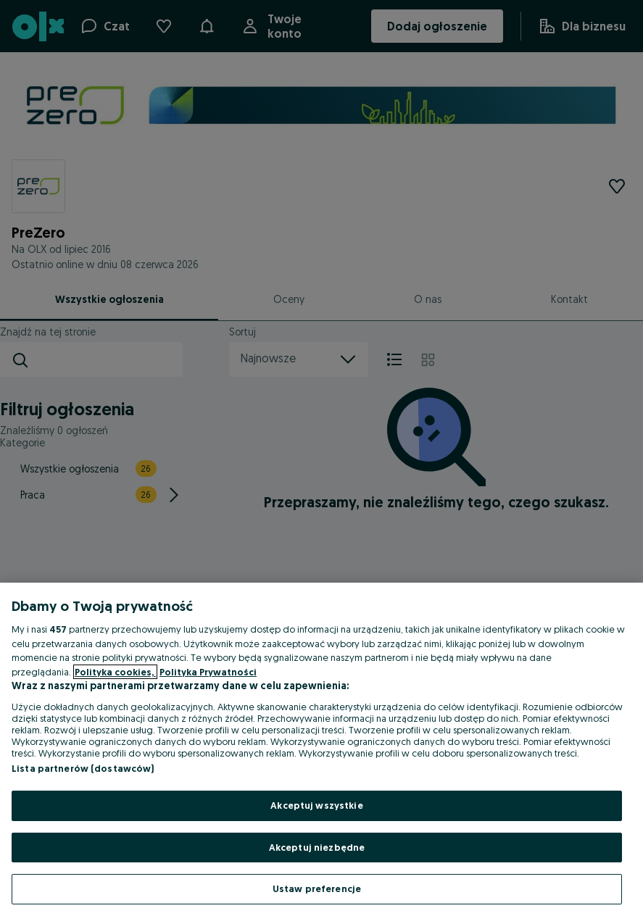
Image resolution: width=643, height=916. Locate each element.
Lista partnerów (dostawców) (83, 768)
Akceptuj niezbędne (317, 847)
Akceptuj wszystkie (316, 805)
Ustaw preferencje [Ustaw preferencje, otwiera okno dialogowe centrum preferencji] (317, 888)
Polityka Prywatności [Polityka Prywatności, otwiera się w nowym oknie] (208, 672)
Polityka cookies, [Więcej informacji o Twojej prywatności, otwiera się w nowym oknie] (115, 672)
